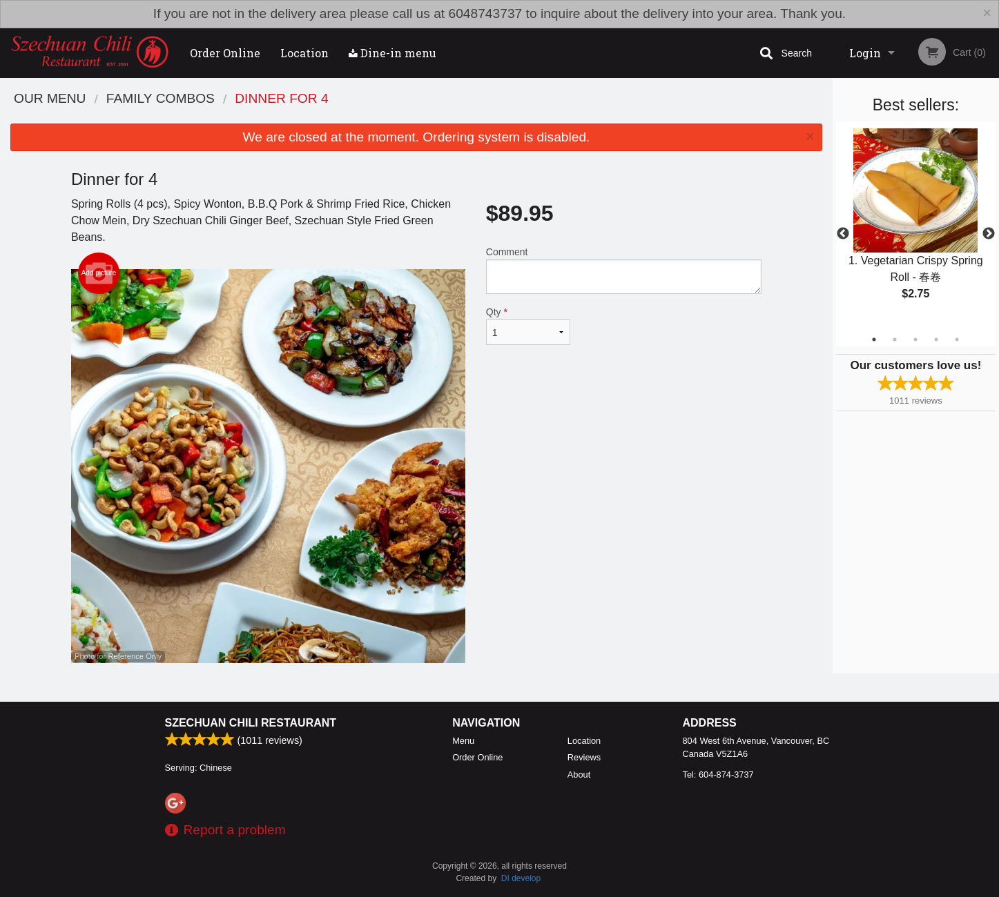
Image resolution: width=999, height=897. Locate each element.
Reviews (584, 757)
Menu (463, 741)
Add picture (99, 273)
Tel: (718, 774)
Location (304, 53)
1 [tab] (874, 339)
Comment (624, 270)
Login (865, 53)
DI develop (521, 878)
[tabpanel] (916, 225)
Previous (843, 234)
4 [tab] (936, 339)
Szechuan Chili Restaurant (251, 723)
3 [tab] (915, 339)
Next (989, 234)
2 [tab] (895, 339)
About (579, 774)
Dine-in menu (392, 53)
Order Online (225, 53)
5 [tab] (957, 339)
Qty (528, 325)
